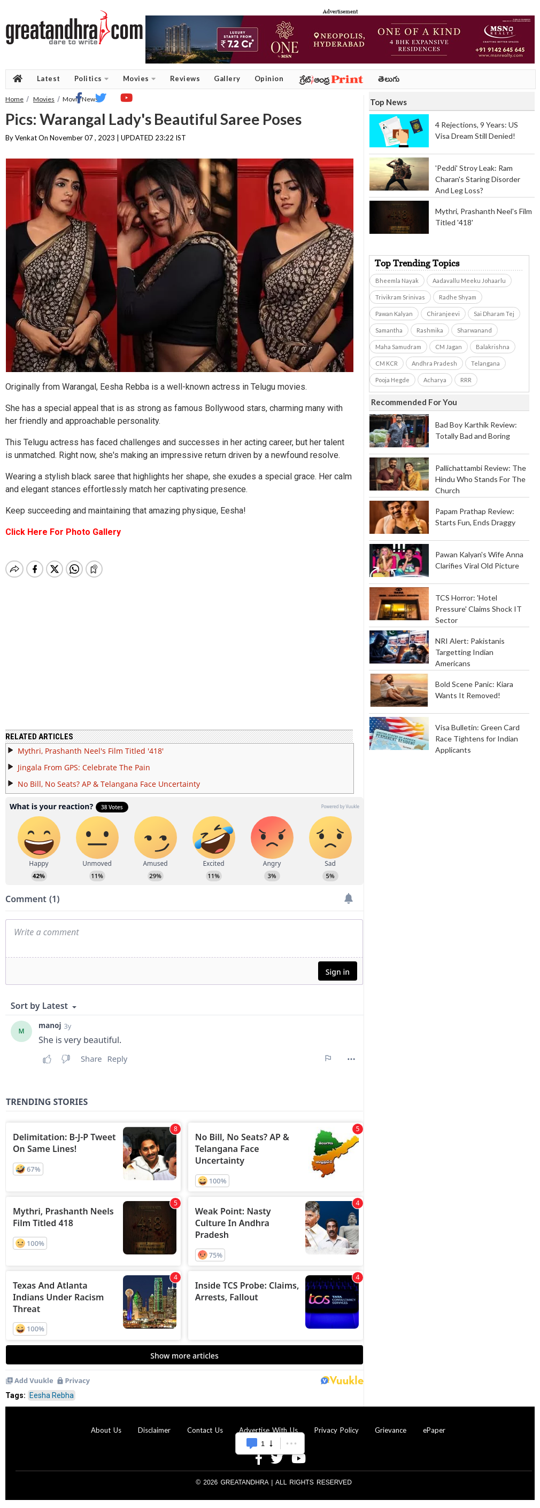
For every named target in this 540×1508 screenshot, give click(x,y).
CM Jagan (448, 346)
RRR (466, 379)
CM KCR (386, 363)
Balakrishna (493, 346)
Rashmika (429, 330)
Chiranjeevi (443, 313)
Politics (91, 78)
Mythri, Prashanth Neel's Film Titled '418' (91, 751)
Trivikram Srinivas (400, 297)
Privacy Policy (336, 1430)
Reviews (185, 78)
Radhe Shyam (457, 297)
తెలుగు (389, 78)
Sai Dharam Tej (494, 313)
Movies (139, 78)
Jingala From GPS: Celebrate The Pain (84, 767)
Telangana (485, 363)
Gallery (227, 78)
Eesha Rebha (51, 1395)
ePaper (434, 1430)
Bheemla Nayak (397, 280)
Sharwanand (474, 330)
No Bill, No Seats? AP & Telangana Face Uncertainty (109, 784)
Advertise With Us (268, 1430)
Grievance (390, 1430)
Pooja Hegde (392, 379)
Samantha (389, 330)
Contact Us (205, 1430)
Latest (48, 78)
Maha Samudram (398, 346)
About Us (106, 1430)
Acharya (434, 379)
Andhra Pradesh (434, 363)
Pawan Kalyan (394, 313)
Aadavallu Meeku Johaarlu (469, 280)
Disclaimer (154, 1430)
